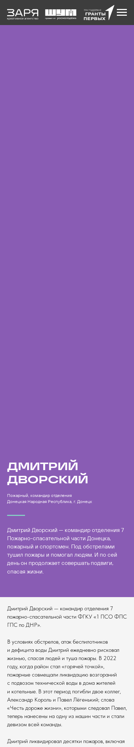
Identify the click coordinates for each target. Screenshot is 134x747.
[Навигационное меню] (122, 12)
